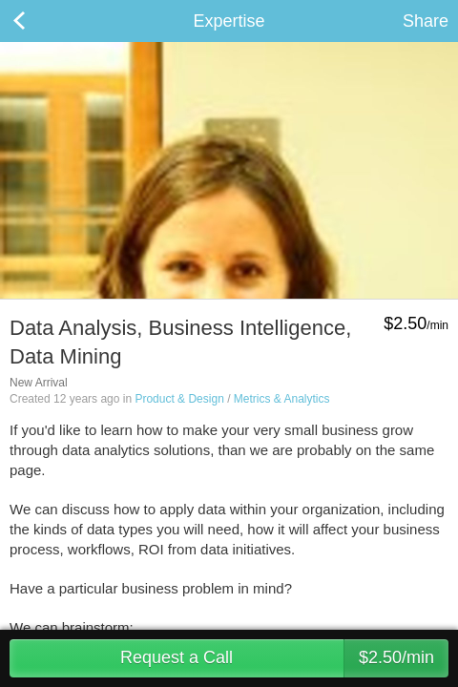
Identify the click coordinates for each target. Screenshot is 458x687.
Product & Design (179, 399)
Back (38, 21)
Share (425, 21)
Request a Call (284, 658)
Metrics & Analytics (282, 399)
